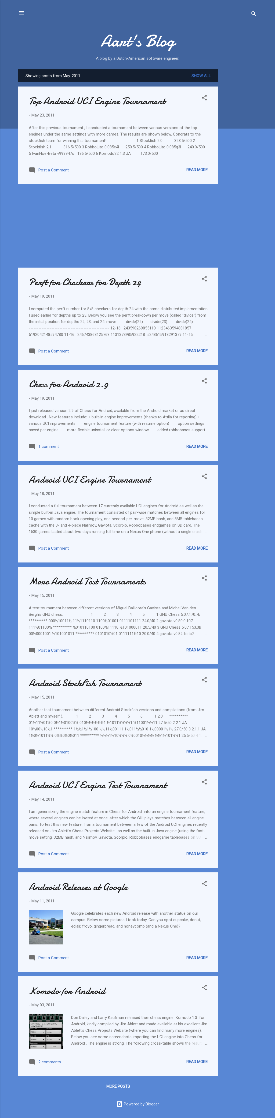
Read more (197, 169)
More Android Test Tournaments (87, 581)
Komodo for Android (67, 990)
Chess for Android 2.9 (68, 384)
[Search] (254, 14)
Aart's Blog (138, 40)
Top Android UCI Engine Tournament (97, 101)
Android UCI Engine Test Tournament (97, 785)
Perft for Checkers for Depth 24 (85, 282)
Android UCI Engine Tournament (89, 479)
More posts (118, 1086)
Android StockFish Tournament (85, 683)
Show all (201, 75)
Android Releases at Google (78, 887)
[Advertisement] (240, 149)
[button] (204, 99)
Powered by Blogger (137, 1104)
